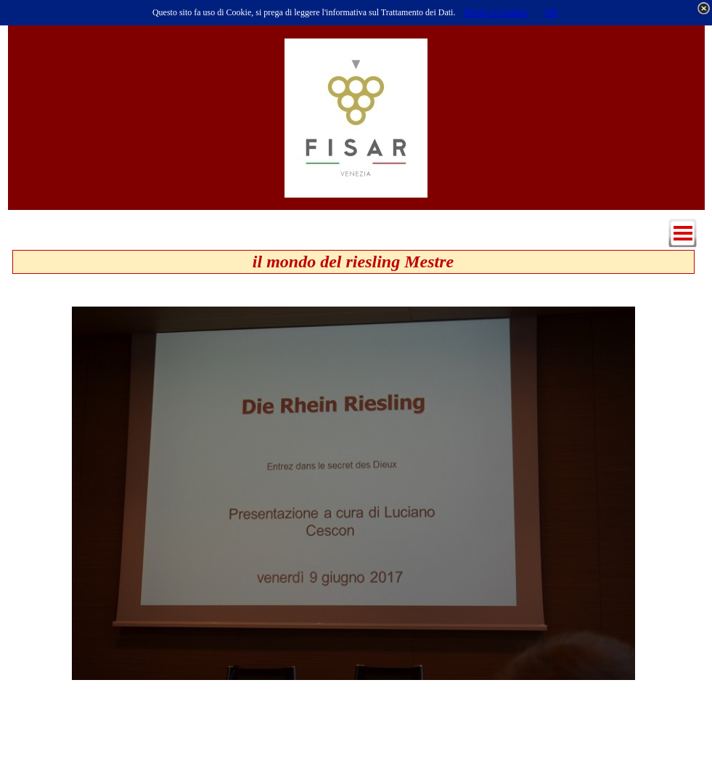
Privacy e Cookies (495, 12)
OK (551, 12)
